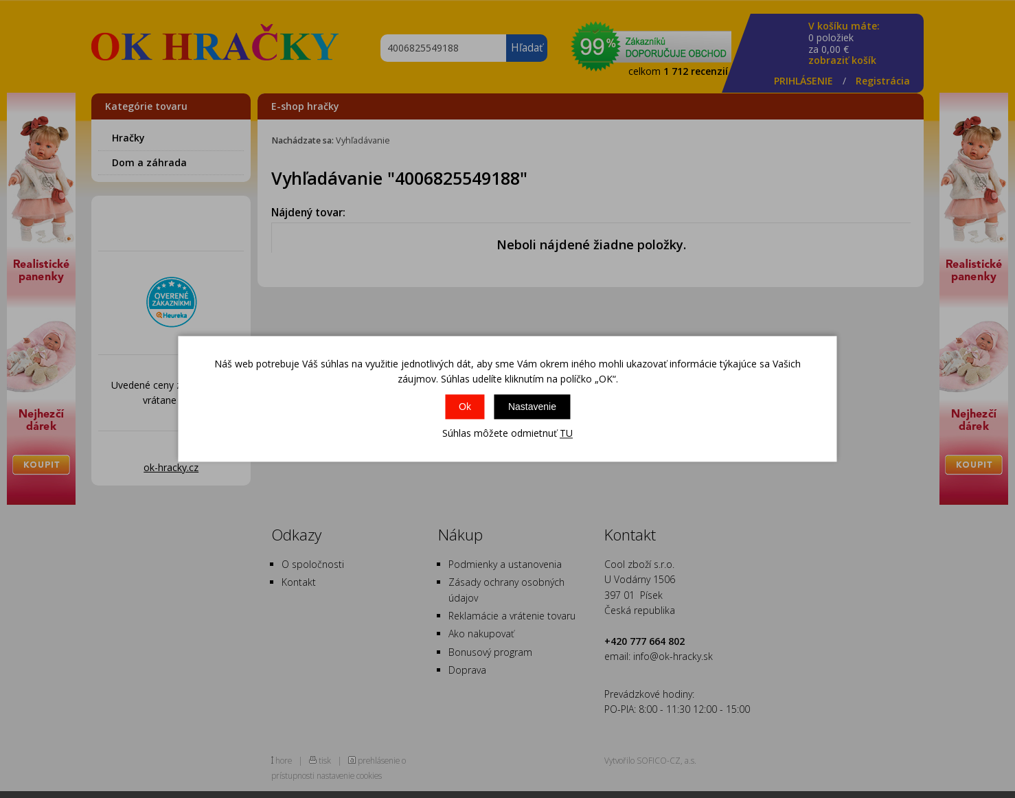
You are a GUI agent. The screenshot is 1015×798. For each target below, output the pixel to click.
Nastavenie (532, 406)
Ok (465, 406)
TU (566, 433)
